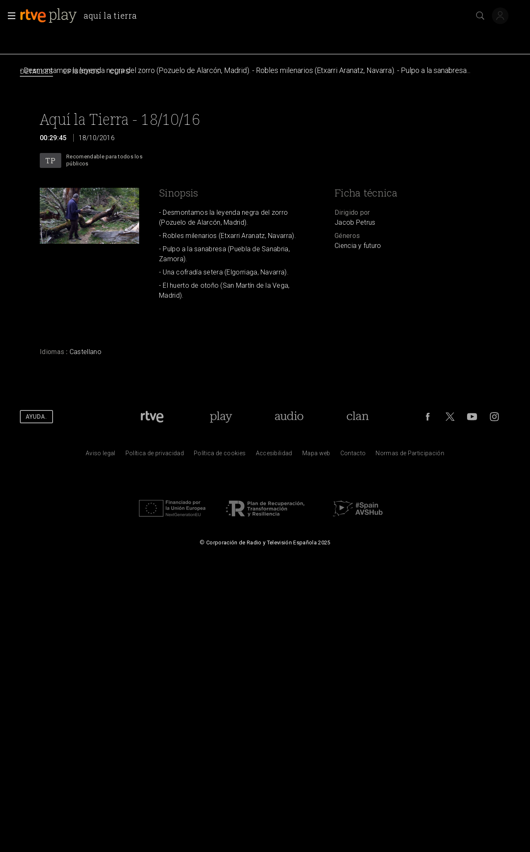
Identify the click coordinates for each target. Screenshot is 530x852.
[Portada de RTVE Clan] (358, 416)
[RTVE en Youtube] (472, 416)
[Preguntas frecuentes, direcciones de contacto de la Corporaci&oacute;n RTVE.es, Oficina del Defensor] (353, 455)
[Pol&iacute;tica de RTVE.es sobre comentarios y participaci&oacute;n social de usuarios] (410, 455)
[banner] (81, 16)
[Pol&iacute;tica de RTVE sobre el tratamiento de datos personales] (154, 455)
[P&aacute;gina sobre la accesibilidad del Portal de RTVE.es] (274, 455)
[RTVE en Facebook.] (427, 416)
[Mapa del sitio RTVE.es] (316, 455)
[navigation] (265, 72)
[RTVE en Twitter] (450, 416)
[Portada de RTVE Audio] (289, 416)
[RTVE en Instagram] (494, 416)
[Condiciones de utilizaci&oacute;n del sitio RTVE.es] (101, 455)
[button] (9, 16)
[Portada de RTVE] (152, 416)
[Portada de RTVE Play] (221, 416)
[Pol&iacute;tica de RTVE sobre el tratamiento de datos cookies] (220, 455)
